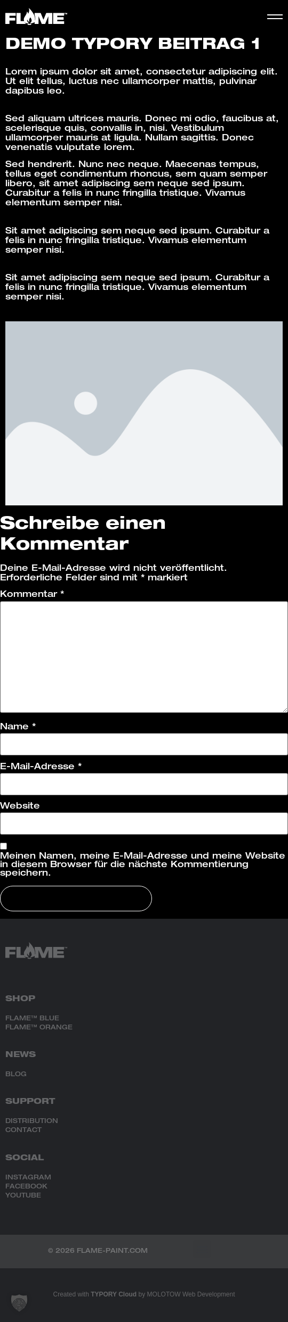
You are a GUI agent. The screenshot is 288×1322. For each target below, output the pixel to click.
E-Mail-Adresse (41, 767)
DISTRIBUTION (31, 1121)
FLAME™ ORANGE (39, 1028)
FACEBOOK (26, 1187)
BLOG (16, 1074)
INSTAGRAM (28, 1178)
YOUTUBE (23, 1196)
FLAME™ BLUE (32, 1019)
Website (20, 807)
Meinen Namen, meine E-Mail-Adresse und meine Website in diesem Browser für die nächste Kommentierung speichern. (142, 865)
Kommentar (32, 595)
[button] (202, 1249)
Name (18, 728)
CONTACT (23, 1130)
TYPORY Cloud (114, 1294)
